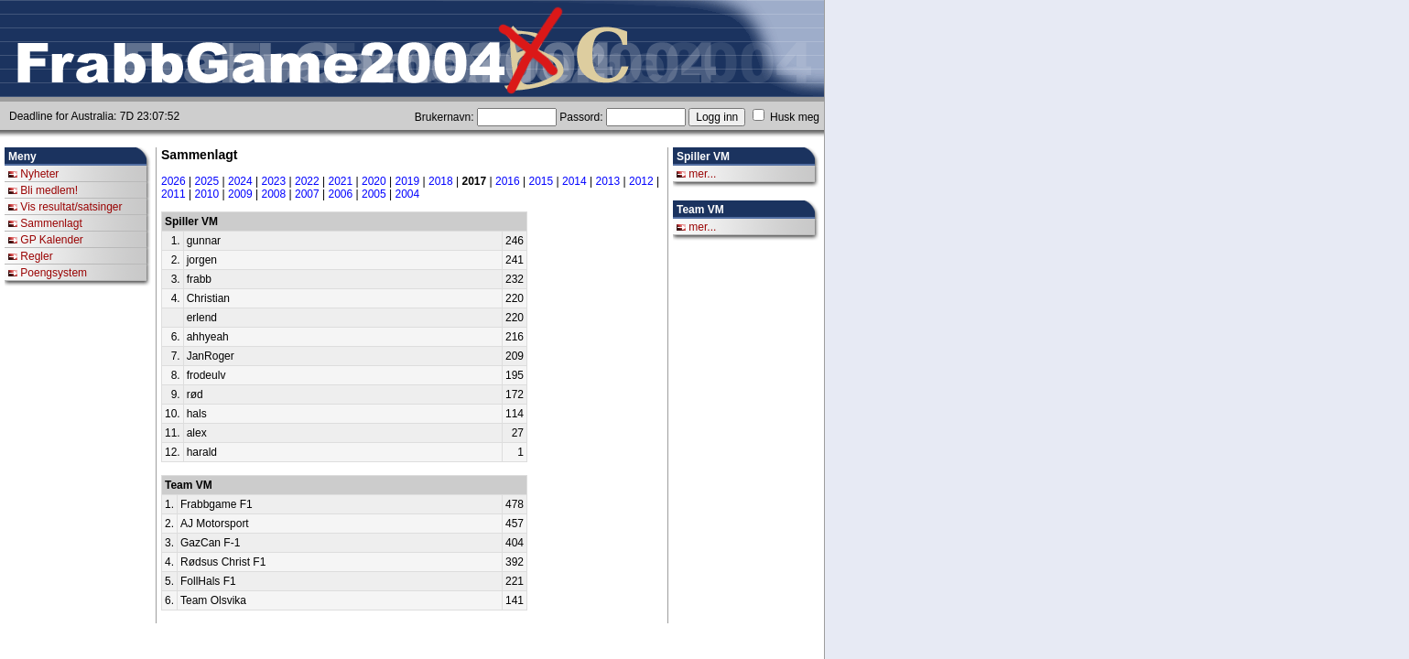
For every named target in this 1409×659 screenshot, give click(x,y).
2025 (207, 181)
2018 (440, 181)
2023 (274, 181)
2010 (207, 194)
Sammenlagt (50, 223)
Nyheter (39, 173)
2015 (541, 181)
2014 (574, 181)
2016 (507, 181)
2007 (307, 194)
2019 (408, 181)
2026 (173, 181)
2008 (274, 194)
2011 (173, 194)
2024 (240, 181)
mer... (702, 173)
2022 (307, 181)
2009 (240, 194)
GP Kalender (51, 239)
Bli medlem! (49, 190)
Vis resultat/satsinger (71, 206)
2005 (374, 194)
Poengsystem (53, 272)
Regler (36, 256)
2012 (641, 181)
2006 (341, 194)
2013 (608, 181)
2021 (341, 181)
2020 (374, 181)
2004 (408, 194)
